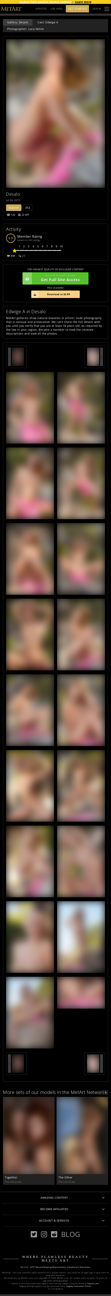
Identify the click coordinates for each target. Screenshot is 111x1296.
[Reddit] (54, 1234)
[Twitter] (34, 1234)
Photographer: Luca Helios (25, 29)
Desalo (13, 194)
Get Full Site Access (54, 278)
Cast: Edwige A (48, 22)
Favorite (14, 207)
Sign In (96, 8)
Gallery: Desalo (17, 22)
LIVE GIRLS (57, 8)
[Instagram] (44, 1234)
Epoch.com (93, 1283)
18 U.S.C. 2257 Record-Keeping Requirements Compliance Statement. (55, 1267)
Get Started (77, 8)
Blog (70, 1234)
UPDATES (41, 8)
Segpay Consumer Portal (78, 1286)
